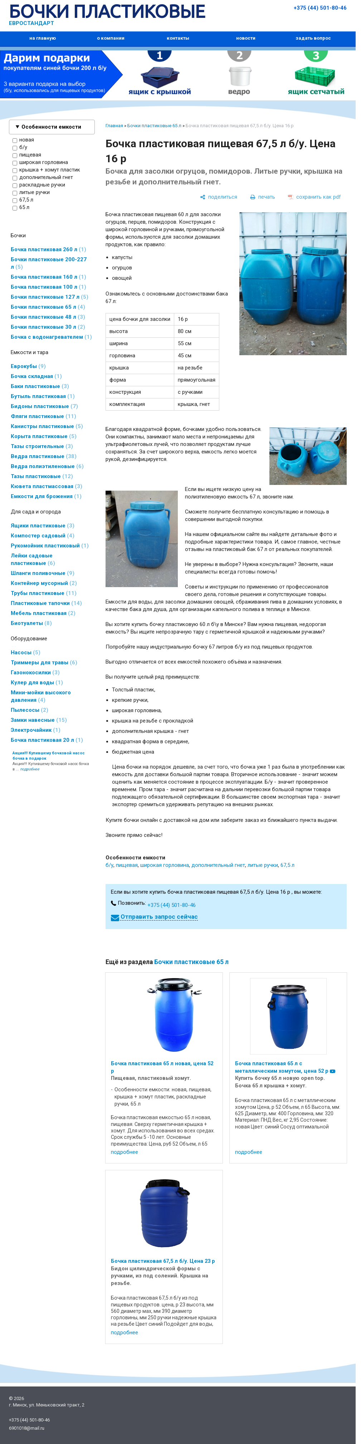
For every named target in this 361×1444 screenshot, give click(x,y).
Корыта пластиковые (44, 436)
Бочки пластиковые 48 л (48, 317)
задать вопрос (313, 38)
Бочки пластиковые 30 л (48, 327)
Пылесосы (29, 710)
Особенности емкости (51, 127)
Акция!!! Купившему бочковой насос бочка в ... (51, 761)
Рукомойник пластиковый (50, 545)
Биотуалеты (31, 623)
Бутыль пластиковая (43, 396)
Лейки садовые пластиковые (33, 559)
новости (245, 38)
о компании (111, 38)
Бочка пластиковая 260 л (48, 249)
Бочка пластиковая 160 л (48, 277)
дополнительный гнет (43, 177)
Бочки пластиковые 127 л (49, 297)
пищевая (27, 155)
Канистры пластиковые (47, 426)
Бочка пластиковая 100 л (48, 287)
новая (23, 140)
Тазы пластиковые (42, 476)
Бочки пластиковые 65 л (48, 307)
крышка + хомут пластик (46, 170)
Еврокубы (28, 366)
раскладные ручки (39, 185)
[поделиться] (218, 196)
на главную (42, 38)
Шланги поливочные (42, 573)
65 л (21, 207)
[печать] (262, 196)
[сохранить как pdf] (314, 196)
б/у (20, 147)
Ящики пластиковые (42, 525)
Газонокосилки (35, 672)
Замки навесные (39, 720)
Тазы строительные (42, 446)
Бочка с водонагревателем (51, 337)
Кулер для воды (37, 682)
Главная (114, 125)
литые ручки (31, 192)
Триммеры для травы (44, 662)
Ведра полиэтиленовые (47, 466)
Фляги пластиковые (43, 416)
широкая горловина (40, 162)
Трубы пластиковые (44, 593)
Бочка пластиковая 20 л (47, 740)
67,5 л (23, 200)
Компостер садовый (42, 535)
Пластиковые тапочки (46, 603)
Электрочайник (35, 730)
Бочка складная (36, 376)
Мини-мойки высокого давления (41, 696)
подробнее (124, 1152)
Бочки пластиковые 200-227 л (49, 263)
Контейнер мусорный (44, 583)
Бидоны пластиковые (44, 406)
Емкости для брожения (46, 496)
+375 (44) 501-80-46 (320, 8)
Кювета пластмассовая (46, 486)
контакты (178, 38)
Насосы (25, 652)
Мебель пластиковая (43, 613)
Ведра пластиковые (44, 456)
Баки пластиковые (40, 386)
